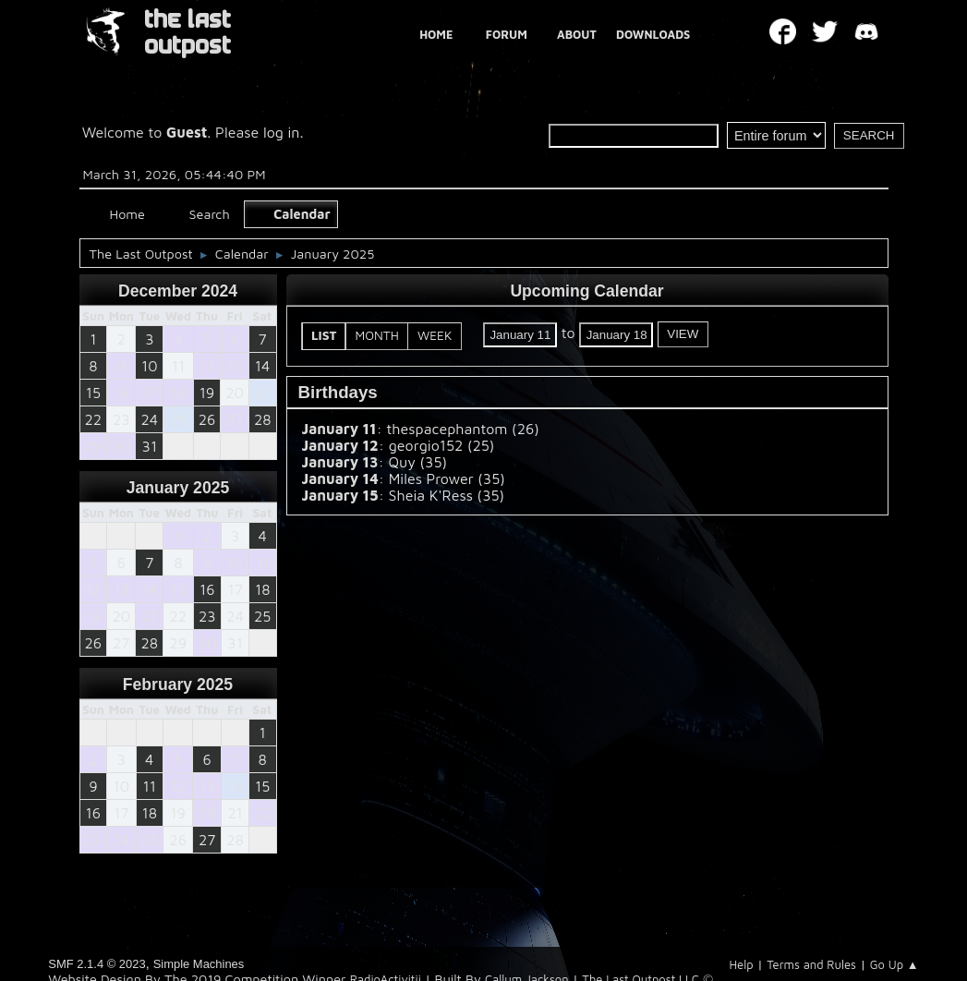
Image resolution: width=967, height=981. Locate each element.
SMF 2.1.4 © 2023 (96, 964)
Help (741, 964)
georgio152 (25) (442, 445)
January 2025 (178, 487)
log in (281, 132)
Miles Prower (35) (447, 478)
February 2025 (178, 684)
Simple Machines (199, 964)
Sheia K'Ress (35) (446, 495)
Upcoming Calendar (586, 291)
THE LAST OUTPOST (187, 32)
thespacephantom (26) (463, 428)
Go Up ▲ (894, 964)
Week (434, 335)
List (324, 335)
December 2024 (177, 291)
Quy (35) (418, 462)
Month (377, 335)
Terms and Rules (811, 964)
